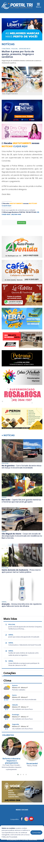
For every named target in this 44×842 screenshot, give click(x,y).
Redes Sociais (22, 809)
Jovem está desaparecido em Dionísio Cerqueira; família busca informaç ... (25, 628)
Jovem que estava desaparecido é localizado (23, 637)
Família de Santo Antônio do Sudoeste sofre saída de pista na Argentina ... (23, 654)
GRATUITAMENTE (22, 143)
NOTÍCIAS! (7, 146)
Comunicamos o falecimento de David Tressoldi (24, 645)
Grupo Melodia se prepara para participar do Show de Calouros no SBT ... (23, 664)
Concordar (36, 832)
